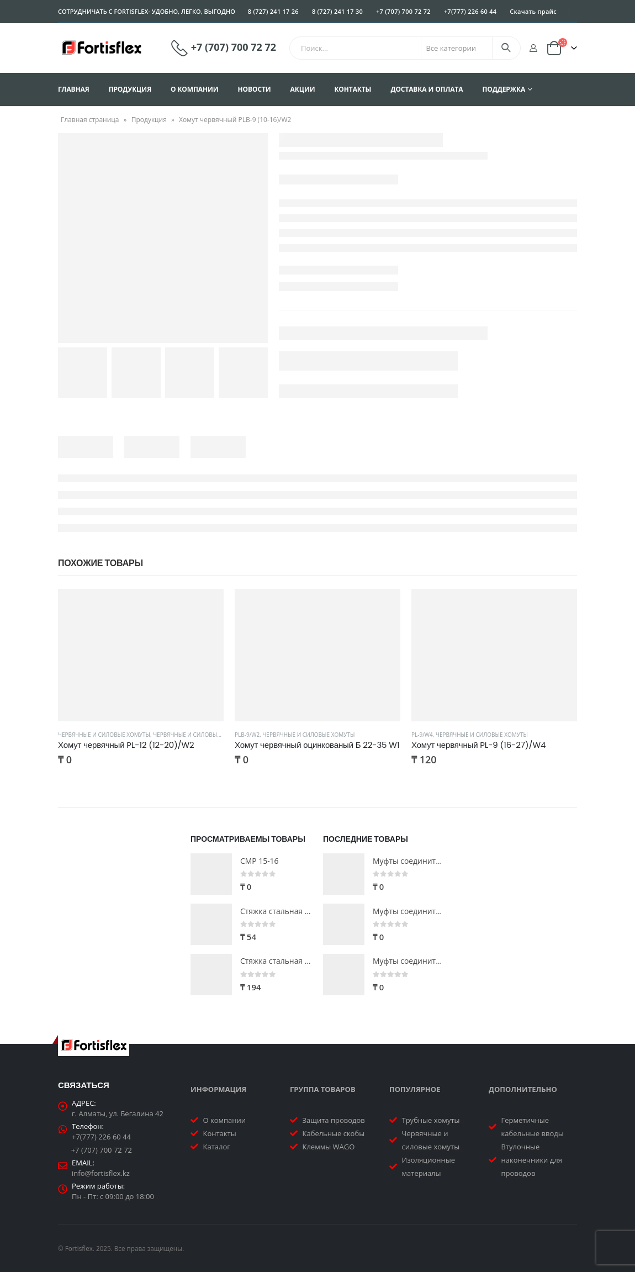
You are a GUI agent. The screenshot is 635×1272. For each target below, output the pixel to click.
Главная (73, 89)
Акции (302, 89)
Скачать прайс (533, 11)
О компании (195, 89)
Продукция (130, 89)
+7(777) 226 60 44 (470, 11)
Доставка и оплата (426, 89)
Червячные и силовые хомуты (104, 734)
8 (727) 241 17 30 (337, 11)
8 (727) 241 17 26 (273, 11)
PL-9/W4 (422, 734)
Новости (254, 89)
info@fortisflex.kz (101, 1173)
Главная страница (90, 119)
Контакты (352, 89)
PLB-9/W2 (247, 734)
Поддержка (503, 89)
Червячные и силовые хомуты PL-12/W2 (212, 734)
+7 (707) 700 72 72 (403, 11)
